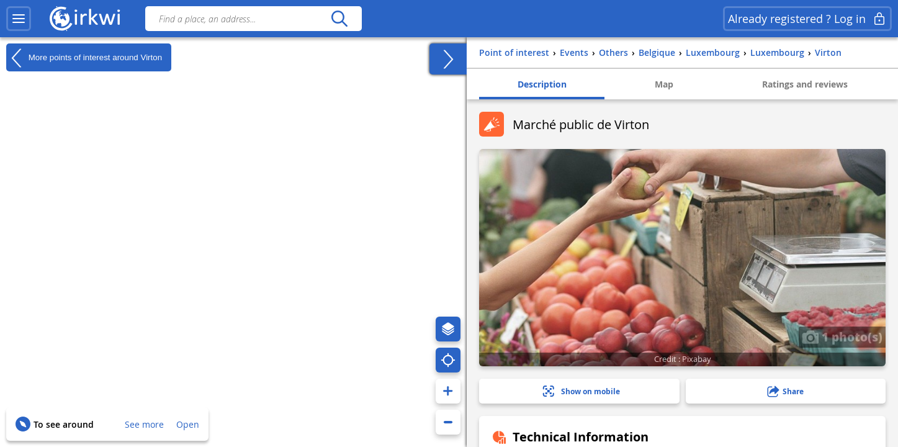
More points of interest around (84, 58)
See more (144, 424)
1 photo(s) (842, 336)
